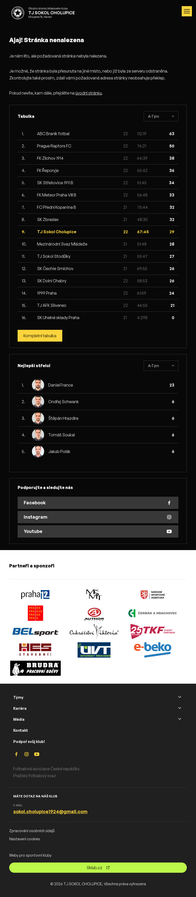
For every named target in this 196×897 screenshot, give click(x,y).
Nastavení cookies (24, 839)
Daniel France (60, 385)
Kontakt (20, 730)
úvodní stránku (88, 93)
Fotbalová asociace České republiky (46, 768)
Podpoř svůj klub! (29, 741)
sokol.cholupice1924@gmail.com (50, 811)
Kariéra (20, 708)
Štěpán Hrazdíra (63, 418)
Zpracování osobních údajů (32, 831)
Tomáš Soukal (61, 434)
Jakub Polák (59, 451)
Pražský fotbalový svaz (34, 775)
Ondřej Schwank (63, 401)
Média (18, 719)
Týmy (18, 697)
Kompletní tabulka (39, 335)
